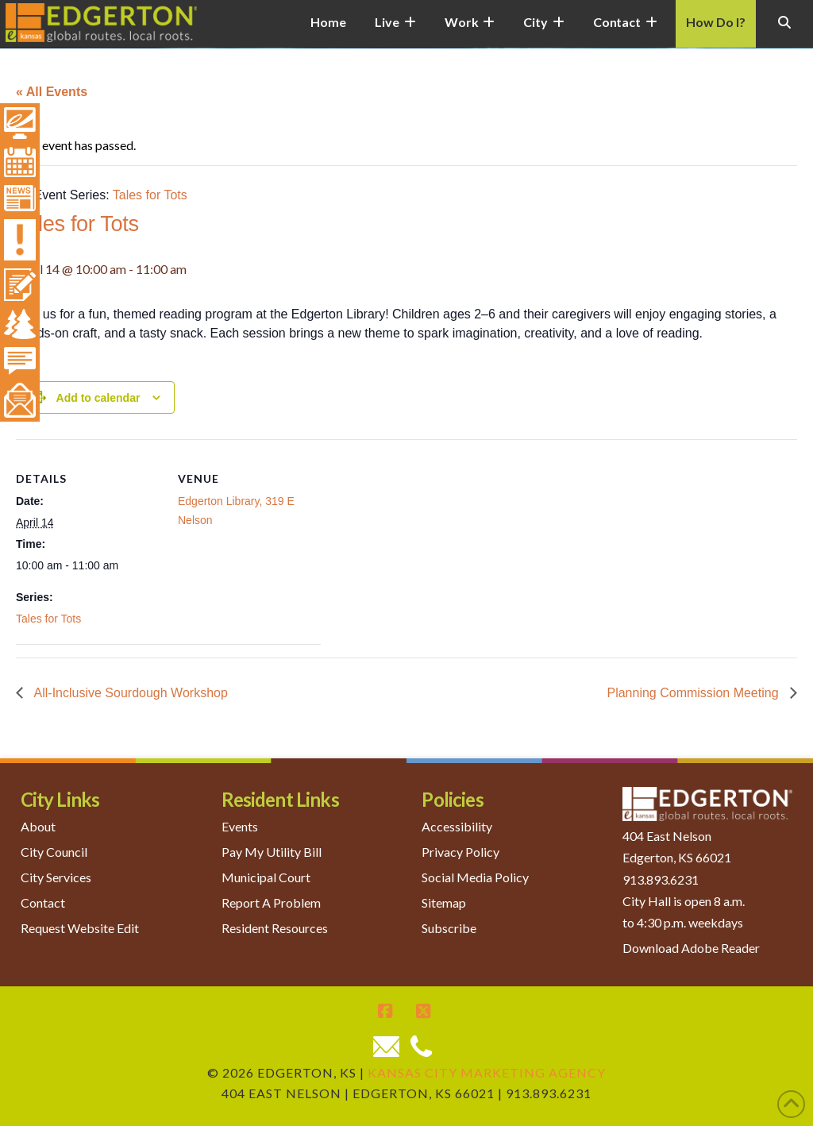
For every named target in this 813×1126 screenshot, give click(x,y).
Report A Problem (271, 902)
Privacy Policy (460, 851)
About (38, 826)
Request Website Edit (80, 927)
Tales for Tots (48, 618)
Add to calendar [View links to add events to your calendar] (98, 397)
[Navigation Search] (784, 32)
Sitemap (444, 902)
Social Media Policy (475, 877)
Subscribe (449, 927)
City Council (54, 851)
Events (240, 826)
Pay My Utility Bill (272, 851)
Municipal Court (266, 877)
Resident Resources (275, 927)
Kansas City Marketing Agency (487, 1072)
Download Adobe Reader (691, 947)
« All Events (51, 91)
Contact (43, 902)
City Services (56, 877)
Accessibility (457, 826)
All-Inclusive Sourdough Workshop (129, 693)
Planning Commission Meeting (694, 693)
